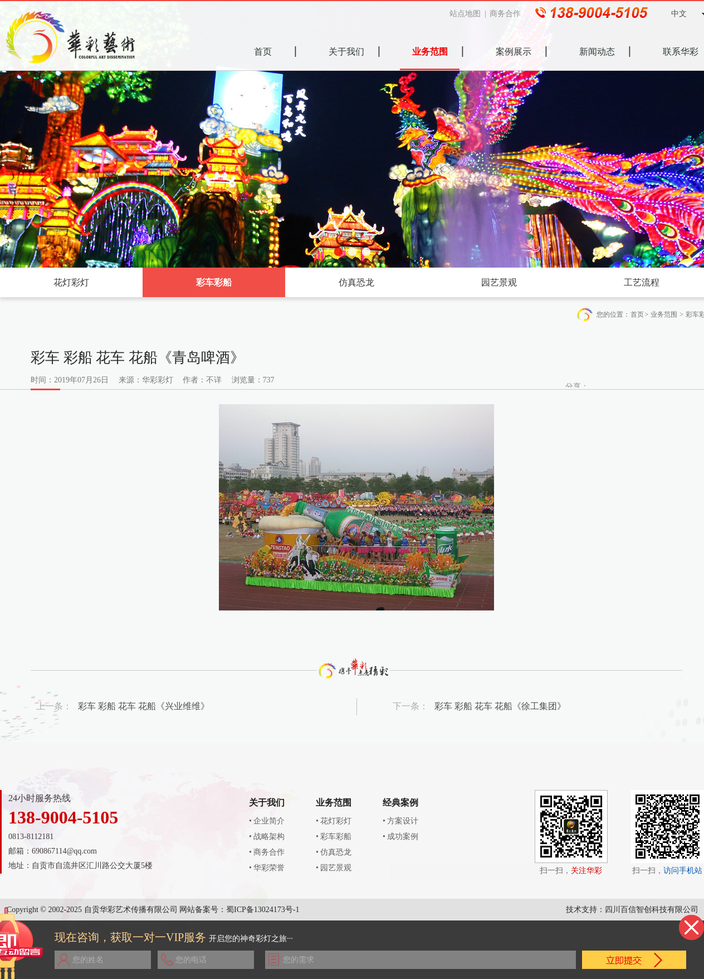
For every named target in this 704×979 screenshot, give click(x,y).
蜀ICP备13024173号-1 (262, 909)
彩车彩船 (214, 282)
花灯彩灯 (71, 282)
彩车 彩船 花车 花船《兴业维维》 (143, 706)
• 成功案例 (400, 836)
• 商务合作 (267, 852)
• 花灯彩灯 (333, 821)
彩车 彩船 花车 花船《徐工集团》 (500, 706)
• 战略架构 (267, 836)
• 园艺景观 (333, 868)
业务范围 (664, 314)
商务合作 (509, 13)
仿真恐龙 (356, 282)
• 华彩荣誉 (267, 868)
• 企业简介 (267, 821)
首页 (637, 314)
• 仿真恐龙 (333, 852)
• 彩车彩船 (333, 836)
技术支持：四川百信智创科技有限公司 (632, 909)
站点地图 (469, 13)
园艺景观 (499, 282)
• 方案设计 (400, 821)
